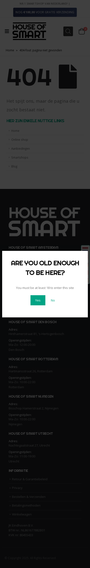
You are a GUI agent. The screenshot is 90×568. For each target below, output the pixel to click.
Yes (38, 300)
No (53, 300)
